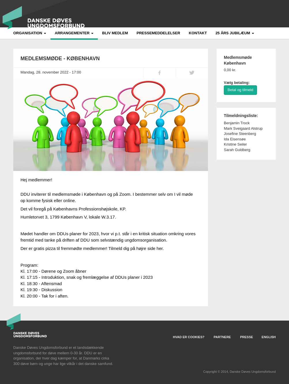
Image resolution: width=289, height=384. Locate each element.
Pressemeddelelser (158, 33)
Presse (246, 337)
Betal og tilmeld (240, 90)
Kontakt (198, 33)
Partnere (222, 337)
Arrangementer (74, 33)
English (269, 337)
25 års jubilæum (234, 33)
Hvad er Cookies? (188, 337)
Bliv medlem (115, 33)
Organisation (29, 33)
